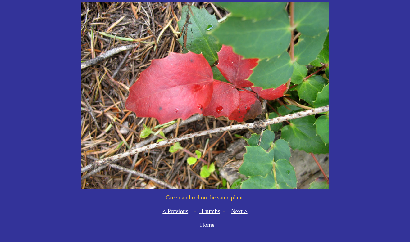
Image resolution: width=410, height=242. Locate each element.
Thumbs (209, 211)
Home (207, 225)
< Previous (175, 211)
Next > (239, 211)
